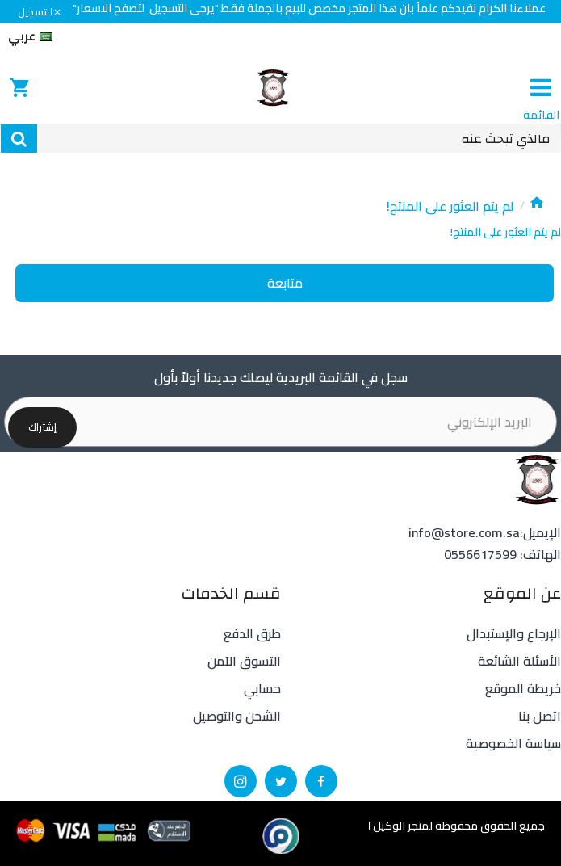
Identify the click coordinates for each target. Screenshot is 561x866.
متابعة (285, 283)
